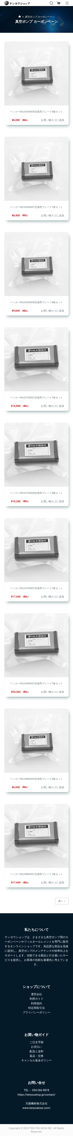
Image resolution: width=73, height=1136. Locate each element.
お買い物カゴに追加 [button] (52, 120)
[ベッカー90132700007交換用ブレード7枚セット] (36, 359)
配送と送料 (36, 1051)
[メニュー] (67, 3)
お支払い (36, 1046)
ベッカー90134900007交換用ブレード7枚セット (36, 683)
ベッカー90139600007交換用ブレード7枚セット (36, 874)
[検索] (51, 3)
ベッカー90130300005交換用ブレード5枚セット (36, 111)
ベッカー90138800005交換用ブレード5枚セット (36, 778)
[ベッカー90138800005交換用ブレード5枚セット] (36, 740)
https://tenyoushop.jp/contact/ (36, 1094)
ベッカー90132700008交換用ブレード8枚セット (36, 493)
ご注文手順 (36, 1042)
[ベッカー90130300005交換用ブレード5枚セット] (36, 73)
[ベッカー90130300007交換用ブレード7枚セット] (36, 169)
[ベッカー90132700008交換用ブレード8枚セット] (36, 455)
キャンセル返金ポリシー (36, 1060)
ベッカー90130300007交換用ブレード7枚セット (36, 207)
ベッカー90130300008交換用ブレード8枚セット (36, 302)
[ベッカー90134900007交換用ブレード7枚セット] (36, 645)
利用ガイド (36, 998)
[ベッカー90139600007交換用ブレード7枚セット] (36, 836)
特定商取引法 (36, 1008)
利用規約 (36, 1003)
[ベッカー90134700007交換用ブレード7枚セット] (36, 550)
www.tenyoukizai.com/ (36, 1108)
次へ (61, 901)
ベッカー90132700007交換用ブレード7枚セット (36, 397)
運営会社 (36, 994)
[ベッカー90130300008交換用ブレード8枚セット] (36, 264)
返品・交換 (36, 1055)
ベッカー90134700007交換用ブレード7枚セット (36, 588)
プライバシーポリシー (36, 1012)
